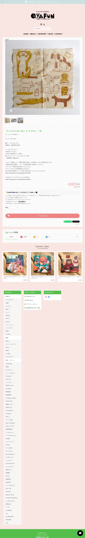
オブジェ (8, 302)
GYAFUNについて (30, 292)
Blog (51, 30)
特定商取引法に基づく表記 (33, 304)
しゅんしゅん (10, 428)
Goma (8, 472)
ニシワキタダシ (10, 481)
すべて (11, 233)
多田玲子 (8, 478)
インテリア (9, 324)
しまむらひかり (10, 497)
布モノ (8, 314)
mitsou (8, 441)
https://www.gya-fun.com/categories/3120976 (17, 175)
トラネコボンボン (11, 431)
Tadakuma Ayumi (11, 394)
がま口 (8, 318)
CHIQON (8, 385)
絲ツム (8, 413)
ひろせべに (9, 366)
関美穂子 (8, 388)
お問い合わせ (29, 296)
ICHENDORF (10, 512)
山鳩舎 (8, 434)
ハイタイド (9, 456)
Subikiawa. (9, 360)
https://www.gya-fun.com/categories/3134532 (17, 169)
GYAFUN (8, 372)
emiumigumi (9, 406)
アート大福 (9, 416)
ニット (8, 308)
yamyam (8, 487)
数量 (6, 204)
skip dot (8, 375)
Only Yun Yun (10, 422)
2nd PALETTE (10, 459)
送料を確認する (22, 197)
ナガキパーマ (10, 453)
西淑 (7, 363)
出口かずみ (9, 397)
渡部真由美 (9, 425)
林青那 (8, 469)
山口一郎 (8, 484)
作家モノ (8, 292)
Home (25, 30)
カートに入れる (42, 212)
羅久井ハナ (9, 466)
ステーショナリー (11, 340)
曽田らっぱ (9, 400)
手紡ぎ (8, 311)
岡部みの (8, 500)
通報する (78, 220)
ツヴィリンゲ (10, 437)
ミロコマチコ (10, 462)
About (33, 30)
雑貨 (7, 299)
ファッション (10, 321)
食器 (7, 327)
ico (7, 509)
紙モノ (8, 305)
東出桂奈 (8, 515)
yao (7, 519)
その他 (8, 330)
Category (42, 30)
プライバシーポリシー (32, 300)
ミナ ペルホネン (10, 369)
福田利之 (8, 475)
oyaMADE (9, 506)
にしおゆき (9, 444)
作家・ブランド (10, 356)
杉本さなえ (9, 403)
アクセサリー (10, 296)
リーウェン (9, 378)
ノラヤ (8, 503)
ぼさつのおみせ (10, 419)
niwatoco (8, 409)
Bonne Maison (10, 450)
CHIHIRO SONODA (11, 494)
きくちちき (9, 447)
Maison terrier (10, 491)
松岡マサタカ (10, 381)
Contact (59, 30)
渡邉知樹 (8, 391)
